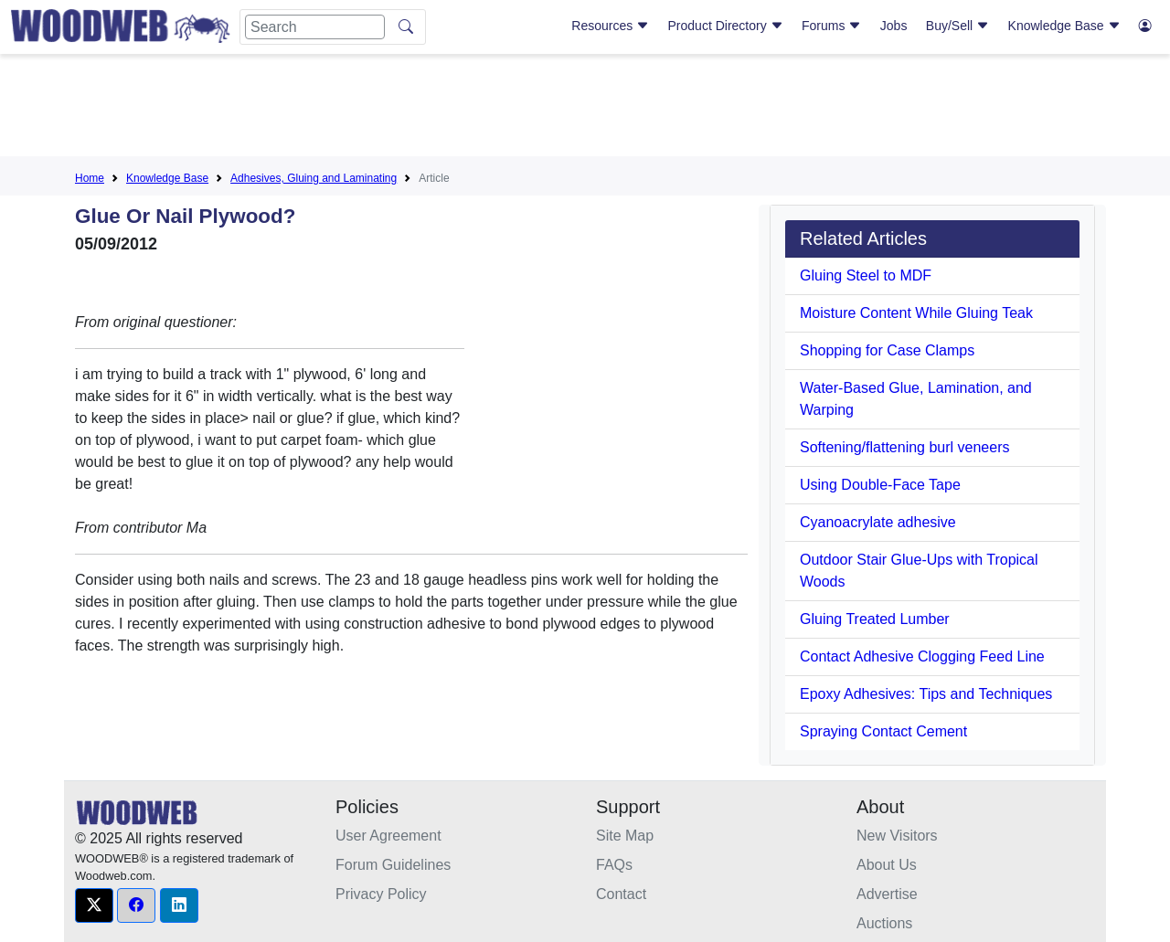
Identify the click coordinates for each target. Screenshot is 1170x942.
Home (89, 178)
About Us (886, 865)
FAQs (614, 865)
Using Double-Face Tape (880, 484)
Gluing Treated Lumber (875, 619)
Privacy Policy (381, 894)
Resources (610, 25)
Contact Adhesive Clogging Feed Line (922, 656)
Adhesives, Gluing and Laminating (313, 178)
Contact (621, 894)
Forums (831, 25)
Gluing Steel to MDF (865, 275)
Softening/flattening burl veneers (904, 447)
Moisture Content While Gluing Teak (916, 313)
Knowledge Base (1064, 25)
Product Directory (725, 25)
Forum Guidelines (393, 865)
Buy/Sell (957, 25)
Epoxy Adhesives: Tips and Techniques (926, 694)
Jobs (894, 25)
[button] (94, 905)
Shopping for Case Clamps (887, 350)
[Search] (315, 27)
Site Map (625, 835)
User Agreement (388, 835)
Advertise (887, 894)
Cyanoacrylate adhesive (878, 522)
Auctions (884, 923)
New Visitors (897, 835)
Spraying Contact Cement (883, 731)
